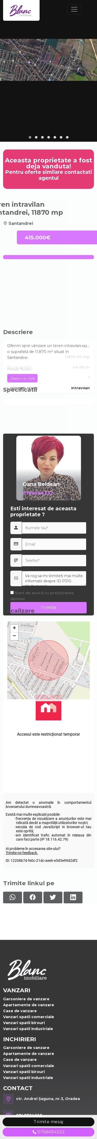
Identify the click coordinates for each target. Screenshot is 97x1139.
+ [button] (14, 694)
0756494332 (38, 619)
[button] (30, 137)
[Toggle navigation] (74, 9)
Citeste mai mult (22, 419)
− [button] (14, 701)
